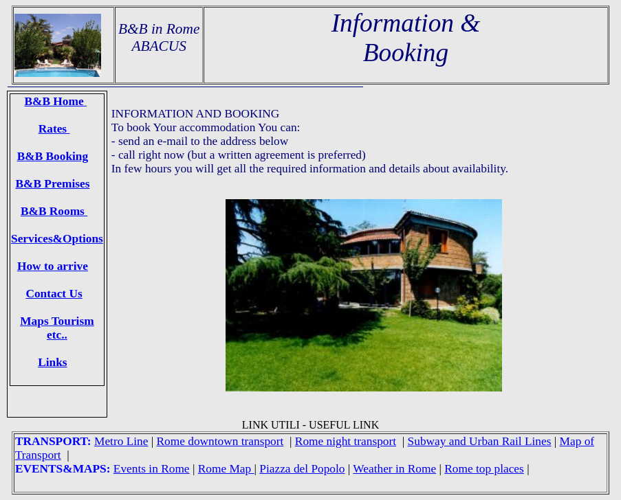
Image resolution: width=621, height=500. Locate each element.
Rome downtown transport (220, 441)
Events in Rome (151, 468)
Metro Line (121, 441)
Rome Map (226, 468)
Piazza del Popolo (302, 468)
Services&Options (57, 238)
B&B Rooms (54, 211)
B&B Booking (53, 156)
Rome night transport (345, 441)
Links (52, 362)
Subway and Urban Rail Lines (480, 441)
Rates (54, 128)
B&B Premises (52, 183)
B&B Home (55, 101)
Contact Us (53, 293)
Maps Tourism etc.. (57, 328)
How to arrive (52, 266)
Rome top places (484, 468)
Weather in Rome (394, 468)
